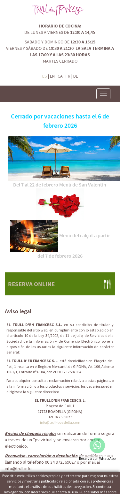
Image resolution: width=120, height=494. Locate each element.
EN (52, 76)
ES (44, 76)
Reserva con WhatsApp (97, 458)
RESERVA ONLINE (31, 284)
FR (68, 76)
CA (60, 76)
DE (75, 76)
